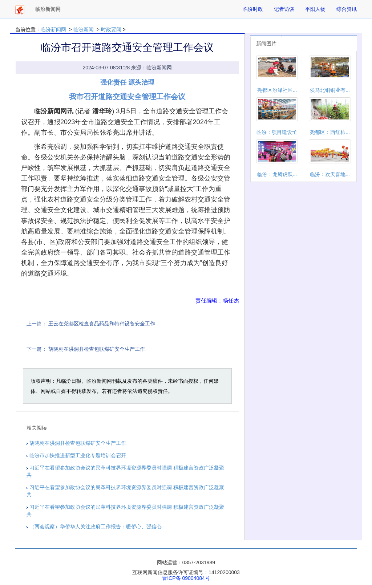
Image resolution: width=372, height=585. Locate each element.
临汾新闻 (83, 29)
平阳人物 (315, 9)
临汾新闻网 (53, 29)
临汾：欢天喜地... (330, 174)
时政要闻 (111, 29)
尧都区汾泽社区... (277, 90)
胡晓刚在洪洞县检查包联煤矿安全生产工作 (96, 349)
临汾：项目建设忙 (276, 132)
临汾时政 (253, 9)
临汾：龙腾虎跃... (277, 174)
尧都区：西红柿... (330, 132)
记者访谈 (284, 9)
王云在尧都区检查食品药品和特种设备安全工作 (101, 323)
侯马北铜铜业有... (330, 90)
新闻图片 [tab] (266, 43)
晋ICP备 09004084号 (186, 578)
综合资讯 (346, 9)
